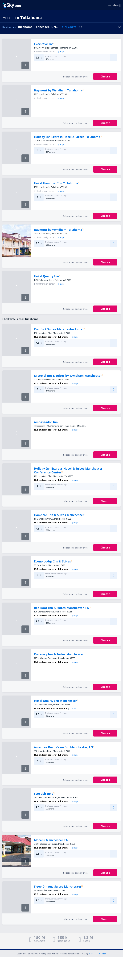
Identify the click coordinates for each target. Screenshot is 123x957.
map (61, 51)
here (91, 953)
